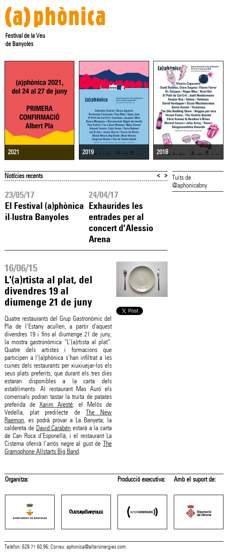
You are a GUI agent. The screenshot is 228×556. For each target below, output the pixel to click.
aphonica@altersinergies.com (96, 547)
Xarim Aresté (56, 404)
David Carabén (53, 428)
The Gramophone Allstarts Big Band (58, 447)
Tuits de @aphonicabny (189, 181)
